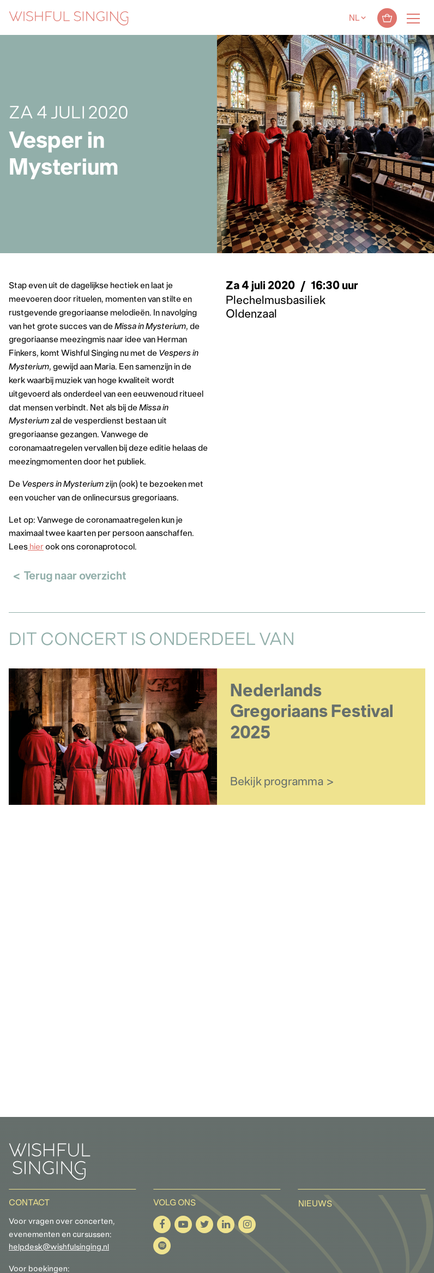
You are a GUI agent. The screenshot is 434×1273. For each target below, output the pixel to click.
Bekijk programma (276, 782)
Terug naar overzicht (74, 576)
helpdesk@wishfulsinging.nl (59, 1247)
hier (36, 547)
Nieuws (315, 1204)
